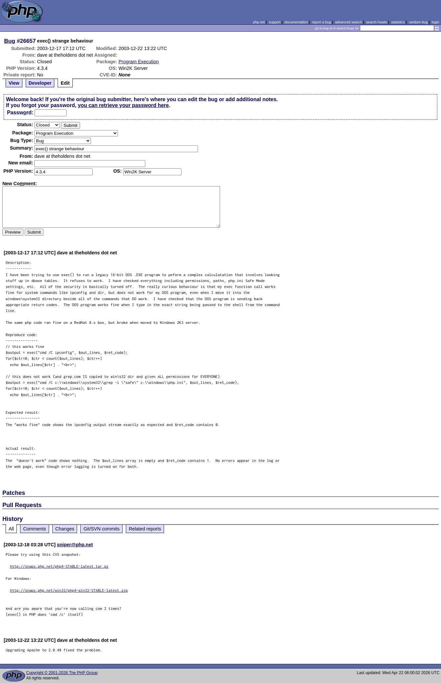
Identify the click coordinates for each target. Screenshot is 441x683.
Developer (40, 83)
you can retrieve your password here (123, 105)
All (11, 528)
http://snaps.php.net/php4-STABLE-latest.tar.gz (59, 566)
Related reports (145, 528)
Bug (9, 41)
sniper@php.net (75, 544)
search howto (376, 22)
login (435, 22)
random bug (418, 22)
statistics (398, 22)
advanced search (348, 22)
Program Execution (139, 61)
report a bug (321, 22)
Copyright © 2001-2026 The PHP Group (61, 672)
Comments (34, 528)
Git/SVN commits (101, 528)
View (14, 83)
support (275, 22)
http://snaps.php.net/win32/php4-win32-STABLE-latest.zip (69, 590)
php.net (259, 22)
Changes (64, 528)
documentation (296, 22)
